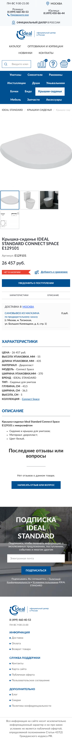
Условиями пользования (45, 582)
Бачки (14, 91)
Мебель (15, 99)
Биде (28, 91)
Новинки (25, 53)
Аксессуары (54, 99)
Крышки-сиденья (50, 91)
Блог (15, 694)
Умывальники (55, 83)
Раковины (55, 74)
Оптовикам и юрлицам (45, 46)
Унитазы (15, 74)
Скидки (16, 700)
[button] (18, 15)
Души (36, 83)
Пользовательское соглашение (31, 680)
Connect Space (30, 399)
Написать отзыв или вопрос (36, 485)
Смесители (35, 74)
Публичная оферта (23, 674)
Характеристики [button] (19, 295)
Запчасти (33, 99)
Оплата (16, 643)
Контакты (46, 53)
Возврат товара (21, 649)
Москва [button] (28, 307)
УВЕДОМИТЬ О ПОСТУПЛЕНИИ (36, 283)
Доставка (17, 638)
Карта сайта (19, 669)
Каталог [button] (15, 46)
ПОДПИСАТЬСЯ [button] (36, 570)
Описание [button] (53, 295)
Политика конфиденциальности (31, 706)
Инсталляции (16, 83)
